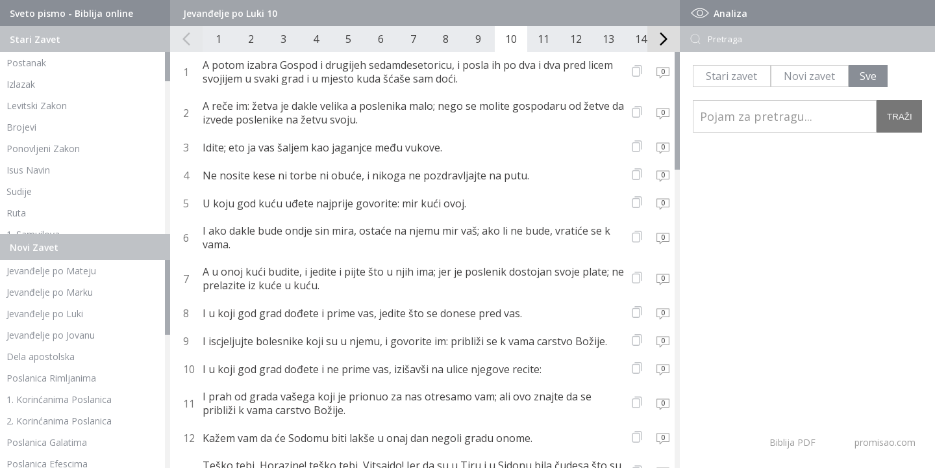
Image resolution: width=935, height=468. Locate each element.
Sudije (19, 191)
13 (608, 39)
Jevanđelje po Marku (49, 292)
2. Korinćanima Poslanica (59, 421)
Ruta (16, 213)
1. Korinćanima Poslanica (59, 399)
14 (641, 39)
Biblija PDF (792, 442)
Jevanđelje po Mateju (51, 271)
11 (543, 39)
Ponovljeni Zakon (43, 148)
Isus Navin (28, 170)
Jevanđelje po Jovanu (50, 335)
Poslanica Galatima (46, 442)
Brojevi (21, 127)
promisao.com (885, 442)
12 (576, 39)
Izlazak (20, 84)
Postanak (26, 63)
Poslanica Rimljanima (51, 378)
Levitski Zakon (36, 105)
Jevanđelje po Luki (44, 313)
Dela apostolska (40, 356)
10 (511, 39)
